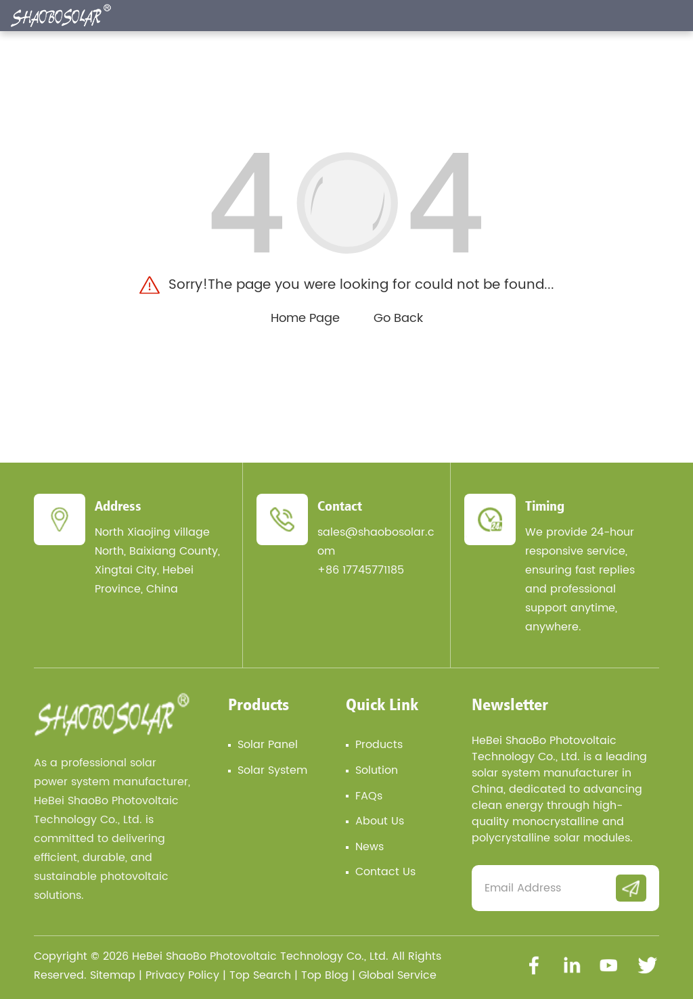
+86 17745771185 (360, 570)
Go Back (398, 318)
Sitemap (112, 975)
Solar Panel (268, 744)
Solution (376, 770)
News (369, 847)
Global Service (398, 975)
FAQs (368, 796)
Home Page (305, 318)
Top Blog (325, 975)
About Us (379, 821)
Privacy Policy (182, 975)
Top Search (260, 975)
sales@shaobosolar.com (375, 542)
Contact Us (385, 872)
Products (258, 704)
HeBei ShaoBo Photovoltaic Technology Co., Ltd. (260, 956)
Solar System (272, 770)
